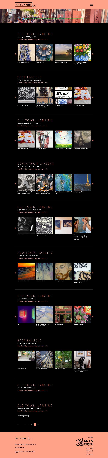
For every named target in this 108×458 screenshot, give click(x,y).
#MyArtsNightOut (31, 444)
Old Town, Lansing (35, 34)
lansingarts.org (89, 454)
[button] (91, 5)
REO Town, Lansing (35, 253)
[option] (26, 53)
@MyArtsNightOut (20, 444)
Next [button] (93, 54)
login (16, 452)
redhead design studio (28, 451)
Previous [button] (15, 54)
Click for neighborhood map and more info (32, 39)
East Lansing (29, 77)
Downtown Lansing (35, 163)
